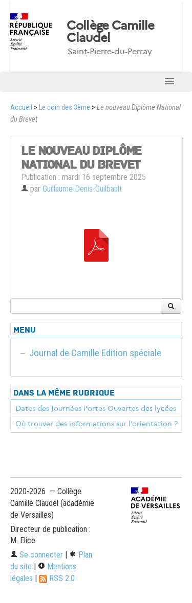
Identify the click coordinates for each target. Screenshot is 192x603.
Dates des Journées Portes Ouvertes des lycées (95, 408)
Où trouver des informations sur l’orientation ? (96, 423)
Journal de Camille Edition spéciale (95, 353)
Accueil (21, 107)
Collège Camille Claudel (110, 31)
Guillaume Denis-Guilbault (82, 189)
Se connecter (36, 555)
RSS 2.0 (57, 578)
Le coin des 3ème (64, 107)
